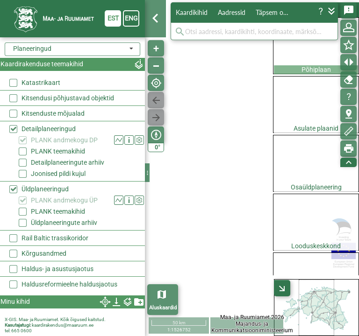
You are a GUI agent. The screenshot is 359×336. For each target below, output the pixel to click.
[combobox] (72, 49)
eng (131, 18)
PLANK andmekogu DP (64, 140)
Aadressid (231, 12)
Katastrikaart (41, 82)
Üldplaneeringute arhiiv (64, 222)
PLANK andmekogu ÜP (64, 200)
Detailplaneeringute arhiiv (67, 162)
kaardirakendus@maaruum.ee (62, 325)
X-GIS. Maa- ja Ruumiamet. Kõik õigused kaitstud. (55, 319)
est (113, 18)
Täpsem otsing (276, 12)
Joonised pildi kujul (58, 173)
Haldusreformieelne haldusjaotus (69, 284)
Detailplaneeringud (49, 129)
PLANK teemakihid (58, 151)
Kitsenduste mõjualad (53, 113)
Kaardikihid (192, 12)
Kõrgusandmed (44, 253)
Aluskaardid (163, 308)
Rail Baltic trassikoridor (55, 238)
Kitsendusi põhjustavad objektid (68, 98)
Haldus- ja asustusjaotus (57, 269)
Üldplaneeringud (45, 189)
